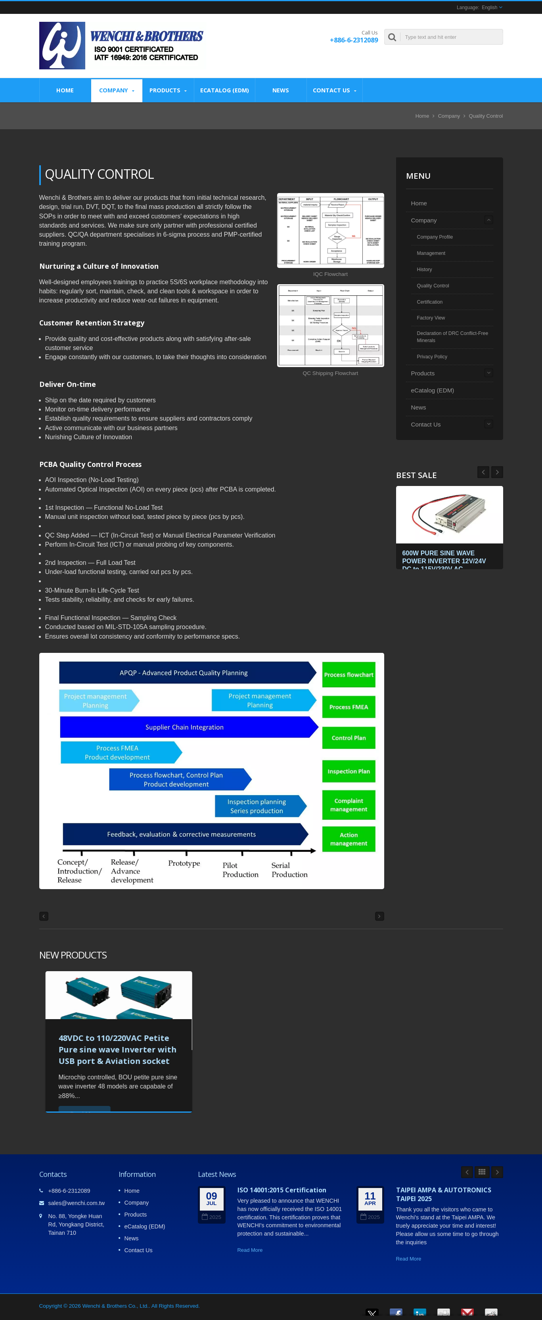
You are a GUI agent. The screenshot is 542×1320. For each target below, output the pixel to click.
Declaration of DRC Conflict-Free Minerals (452, 337)
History (424, 269)
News (280, 90)
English (489, 7)
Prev (497, 472)
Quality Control (486, 116)
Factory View (431, 318)
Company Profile (435, 237)
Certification (430, 302)
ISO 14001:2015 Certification (281, 1190)
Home (65, 90)
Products (168, 90)
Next (483, 472)
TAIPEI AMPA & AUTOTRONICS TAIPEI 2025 (443, 1194)
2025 (211, 1217)
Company (116, 90)
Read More (250, 1250)
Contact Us (334, 90)
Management (431, 253)
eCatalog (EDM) (224, 90)
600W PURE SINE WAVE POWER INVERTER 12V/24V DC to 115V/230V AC (446, 560)
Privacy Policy (432, 357)
